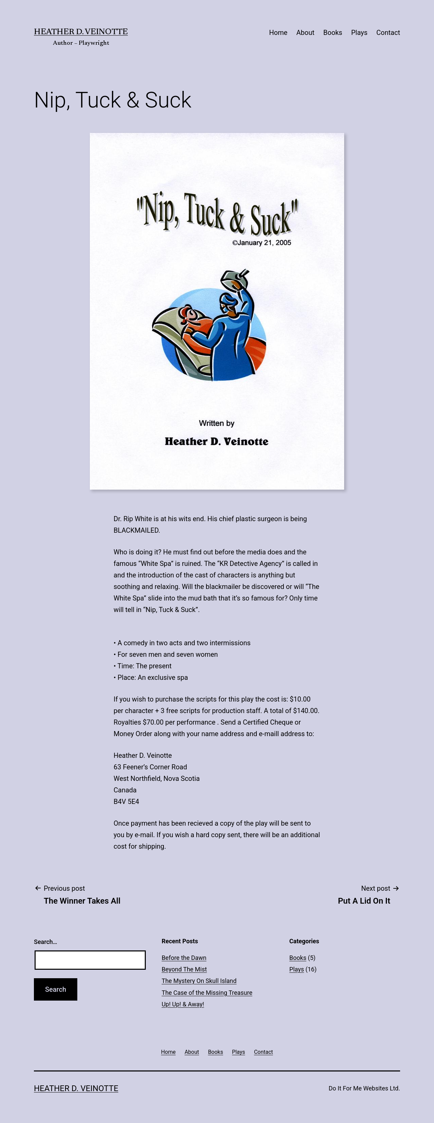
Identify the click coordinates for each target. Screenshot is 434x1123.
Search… (45, 941)
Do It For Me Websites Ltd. (364, 1088)
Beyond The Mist (184, 969)
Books (332, 32)
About (305, 32)
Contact (388, 32)
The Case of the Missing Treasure (207, 992)
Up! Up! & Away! (183, 1004)
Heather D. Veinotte (81, 32)
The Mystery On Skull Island (199, 980)
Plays (359, 32)
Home (278, 32)
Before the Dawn (184, 957)
